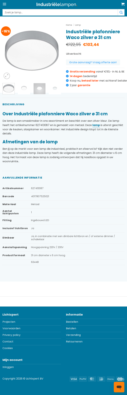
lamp (96, 125)
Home (69, 25)
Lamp (78, 25)
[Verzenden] (121, 12)
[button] (4, 4)
